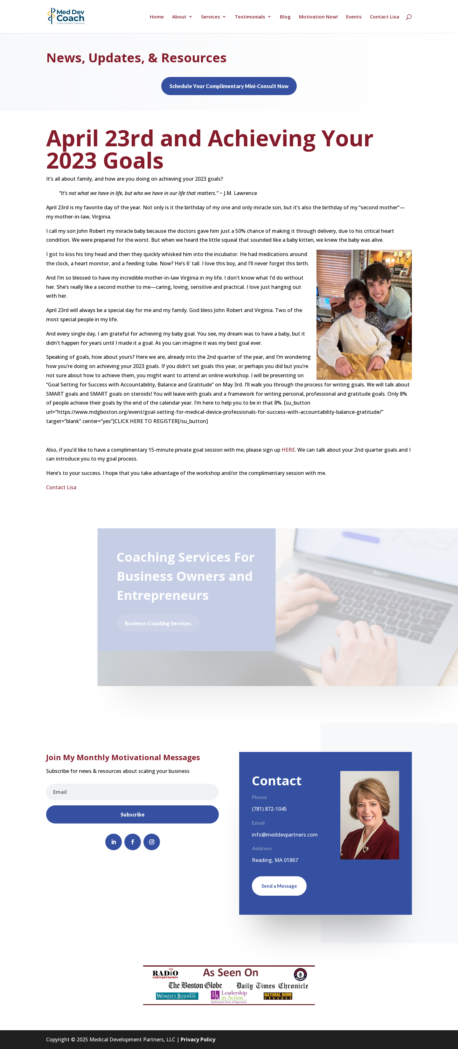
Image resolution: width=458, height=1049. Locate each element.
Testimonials (250, 17)
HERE (288, 449)
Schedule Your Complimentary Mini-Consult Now (229, 86)
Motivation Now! (318, 17)
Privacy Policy (198, 1039)
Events (354, 17)
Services (210, 17)
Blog (285, 17)
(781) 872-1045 (269, 808)
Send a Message (279, 886)
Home (157, 17)
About (179, 17)
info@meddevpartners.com (285, 834)
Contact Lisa (384, 17)
